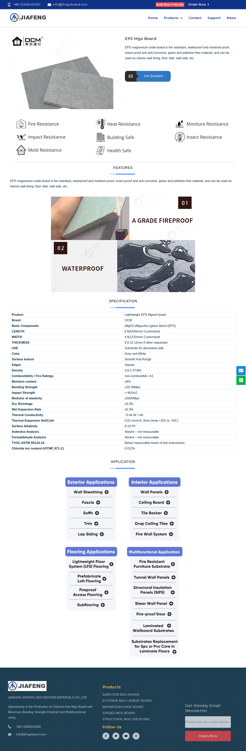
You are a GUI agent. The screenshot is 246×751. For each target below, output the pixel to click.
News (231, 18)
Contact (195, 18)
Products (173, 18)
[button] (16, 73)
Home (153, 18)
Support (214, 18)
